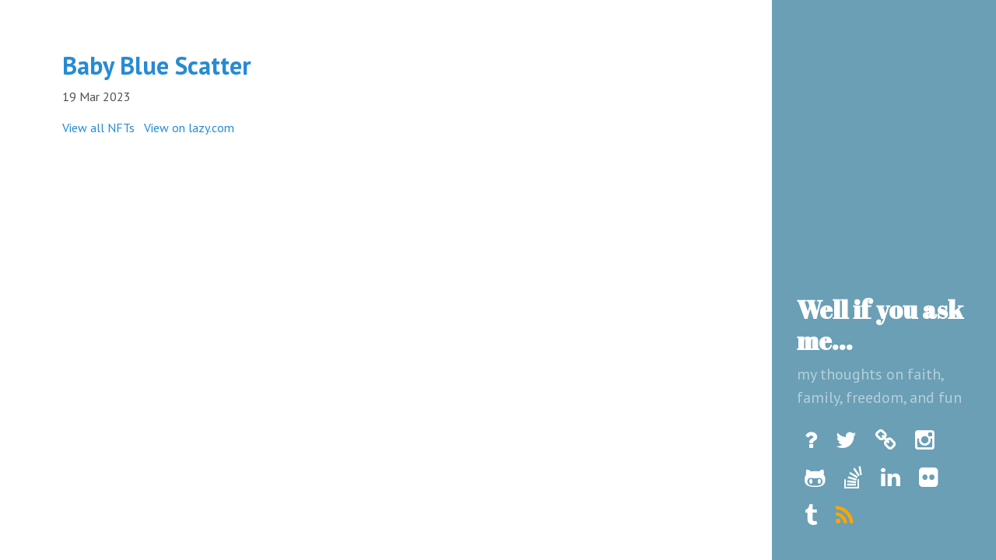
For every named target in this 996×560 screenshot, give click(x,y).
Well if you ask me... (880, 324)
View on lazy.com (189, 127)
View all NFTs (98, 127)
